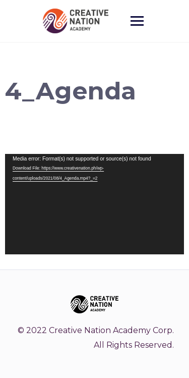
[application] (94, 204)
